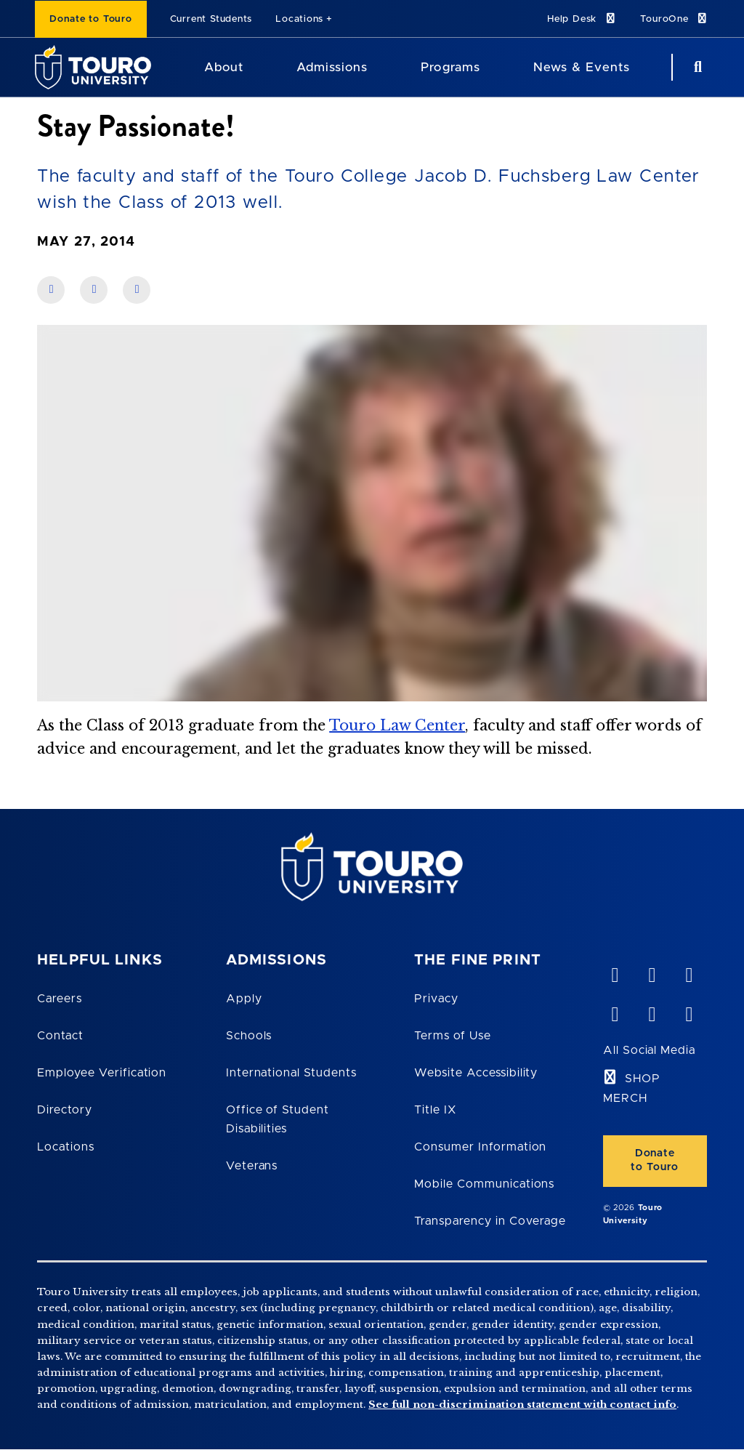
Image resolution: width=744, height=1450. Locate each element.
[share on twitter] (136, 290)
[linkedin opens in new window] (688, 971)
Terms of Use (452, 1036)
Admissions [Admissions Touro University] (332, 67)
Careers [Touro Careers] (59, 998)
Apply (244, 998)
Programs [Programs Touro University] (450, 67)
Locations (299, 19)
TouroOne (674, 18)
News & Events (581, 67)
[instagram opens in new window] (688, 1011)
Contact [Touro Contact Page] (60, 1036)
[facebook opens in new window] (614, 1011)
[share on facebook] (51, 290)
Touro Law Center (397, 725)
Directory (64, 1110)
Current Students (211, 19)
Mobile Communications (484, 1184)
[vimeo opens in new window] (614, 971)
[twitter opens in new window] (651, 1011)
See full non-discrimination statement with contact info (522, 1404)
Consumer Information (480, 1147)
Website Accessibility (476, 1073)
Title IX (435, 1110)
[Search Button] (696, 67)
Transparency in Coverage (490, 1221)
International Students (291, 1073)
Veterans (252, 1166)
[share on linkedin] (94, 290)
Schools (249, 1036)
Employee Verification (101, 1073)
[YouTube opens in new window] (651, 971)
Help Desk (582, 18)
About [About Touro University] (223, 67)
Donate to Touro (90, 19)
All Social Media (649, 1050)
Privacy (436, 998)
